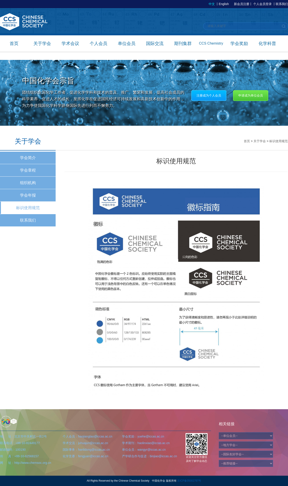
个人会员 (98, 43)
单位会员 (126, 43)
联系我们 (282, 4)
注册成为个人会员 (209, 95)
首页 (14, 43)
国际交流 (155, 43)
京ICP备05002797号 (189, 480)
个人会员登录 (262, 4)
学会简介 (28, 158)
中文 (212, 4)
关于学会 (42, 43)
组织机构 (28, 183)
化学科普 (267, 43)
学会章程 (28, 170)
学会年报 (28, 195)
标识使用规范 (28, 208)
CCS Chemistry (211, 43)
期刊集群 (183, 43)
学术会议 (70, 43)
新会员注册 (241, 4)
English (224, 4)
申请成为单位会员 (250, 95)
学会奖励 (239, 43)
